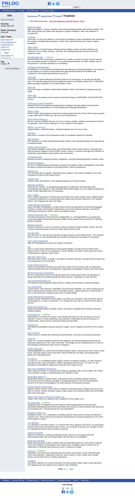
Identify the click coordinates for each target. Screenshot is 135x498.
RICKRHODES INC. (36, 57)
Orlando (4, 50)
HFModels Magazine (36, 163)
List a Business (33, 10)
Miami (3, 47)
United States (7, 26)
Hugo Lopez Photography (38, 241)
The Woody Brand (35, 157)
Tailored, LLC (33, 171)
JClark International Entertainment (41, 297)
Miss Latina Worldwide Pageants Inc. (42, 369)
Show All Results (7, 19)
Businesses (32, 16)
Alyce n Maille (33, 195)
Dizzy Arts (32, 87)
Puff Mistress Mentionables (38, 67)
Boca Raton (6, 39)
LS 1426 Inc (32, 359)
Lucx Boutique (33, 423)
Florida (4, 32)
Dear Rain (32, 133)
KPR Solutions (33, 139)
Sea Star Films (33, 233)
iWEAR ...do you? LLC (36, 127)
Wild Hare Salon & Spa (37, 257)
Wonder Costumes (35, 225)
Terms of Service (47, 480)
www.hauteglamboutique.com (39, 281)
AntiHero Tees (33, 179)
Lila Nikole (32, 461)
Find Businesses (9, 10)
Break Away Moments (36, 441)
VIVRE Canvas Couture (37, 147)
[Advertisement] (121, 55)
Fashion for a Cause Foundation (40, 103)
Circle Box (32, 37)
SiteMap (5, 480)
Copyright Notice (64, 480)
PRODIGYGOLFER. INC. (38, 215)
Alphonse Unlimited (35, 433)
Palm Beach (6, 55)
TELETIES (32, 77)
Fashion (5, 64)
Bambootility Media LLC (37, 377)
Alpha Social (32, 47)
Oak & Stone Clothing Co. (38, 119)
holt (29, 247)
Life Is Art (31, 451)
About (75, 480)
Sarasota (4, 58)
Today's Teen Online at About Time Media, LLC (46, 397)
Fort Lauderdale (7, 42)
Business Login (48, 10)
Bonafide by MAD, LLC (37, 413)
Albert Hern (32, 95)
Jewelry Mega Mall (35, 349)
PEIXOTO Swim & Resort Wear (40, 387)
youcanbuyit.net (34, 403)
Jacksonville (6, 45)
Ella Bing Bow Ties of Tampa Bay (41, 273)
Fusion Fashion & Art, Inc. (38, 265)
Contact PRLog (18, 480)
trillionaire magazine (36, 185)
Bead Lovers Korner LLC (37, 307)
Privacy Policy (32, 480)
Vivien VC (31, 339)
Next (71, 469)
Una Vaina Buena (34, 287)
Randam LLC (33, 325)
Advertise (84, 480)
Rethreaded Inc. (34, 315)
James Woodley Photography (39, 205)
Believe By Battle (34, 27)
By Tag (21, 10)
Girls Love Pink (34, 333)
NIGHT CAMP (33, 111)
